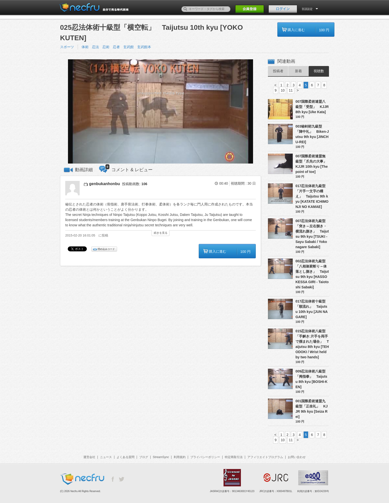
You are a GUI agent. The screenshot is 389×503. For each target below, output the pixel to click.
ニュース (106, 457)
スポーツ (67, 47)
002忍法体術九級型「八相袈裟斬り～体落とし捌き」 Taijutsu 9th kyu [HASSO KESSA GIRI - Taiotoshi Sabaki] (312, 274)
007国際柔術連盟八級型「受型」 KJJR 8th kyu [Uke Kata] (312, 107)
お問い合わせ (297, 457)
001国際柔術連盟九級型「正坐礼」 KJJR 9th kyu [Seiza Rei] (311, 409)
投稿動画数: (134, 184)
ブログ (143, 457)
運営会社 (89, 457)
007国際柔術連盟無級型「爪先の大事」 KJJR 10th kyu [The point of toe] (312, 164)
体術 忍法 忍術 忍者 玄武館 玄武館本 (116, 47)
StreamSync (161, 457)
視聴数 (319, 71)
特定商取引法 (234, 457)
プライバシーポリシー (205, 457)
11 (291, 90)
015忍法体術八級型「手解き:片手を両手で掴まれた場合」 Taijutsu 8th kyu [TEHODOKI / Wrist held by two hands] (312, 344)
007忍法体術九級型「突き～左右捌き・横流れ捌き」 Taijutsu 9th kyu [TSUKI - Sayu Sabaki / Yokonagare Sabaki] (312, 234)
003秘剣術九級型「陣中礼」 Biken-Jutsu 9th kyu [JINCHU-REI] (312, 134)
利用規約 (180, 457)
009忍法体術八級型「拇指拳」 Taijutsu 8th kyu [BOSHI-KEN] (311, 379)
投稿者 (278, 71)
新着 (298, 71)
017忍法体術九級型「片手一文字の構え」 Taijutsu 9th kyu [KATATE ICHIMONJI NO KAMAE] (311, 196)
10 (283, 90)
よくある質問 (125, 457)
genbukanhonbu (104, 184)
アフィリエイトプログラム (265, 457)
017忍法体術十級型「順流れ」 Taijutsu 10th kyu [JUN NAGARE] (311, 309)
